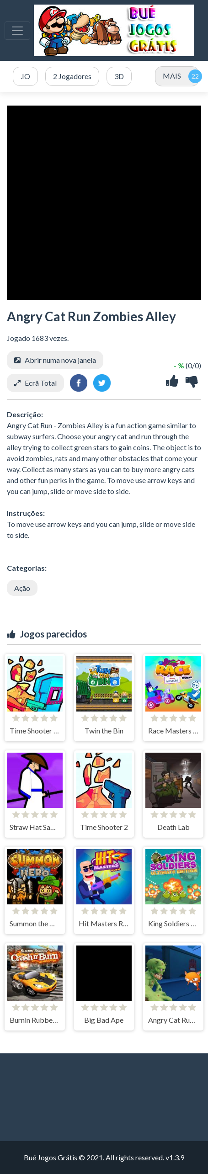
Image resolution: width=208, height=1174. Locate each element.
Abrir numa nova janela (60, 360)
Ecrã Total (41, 382)
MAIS (172, 75)
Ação (22, 588)
